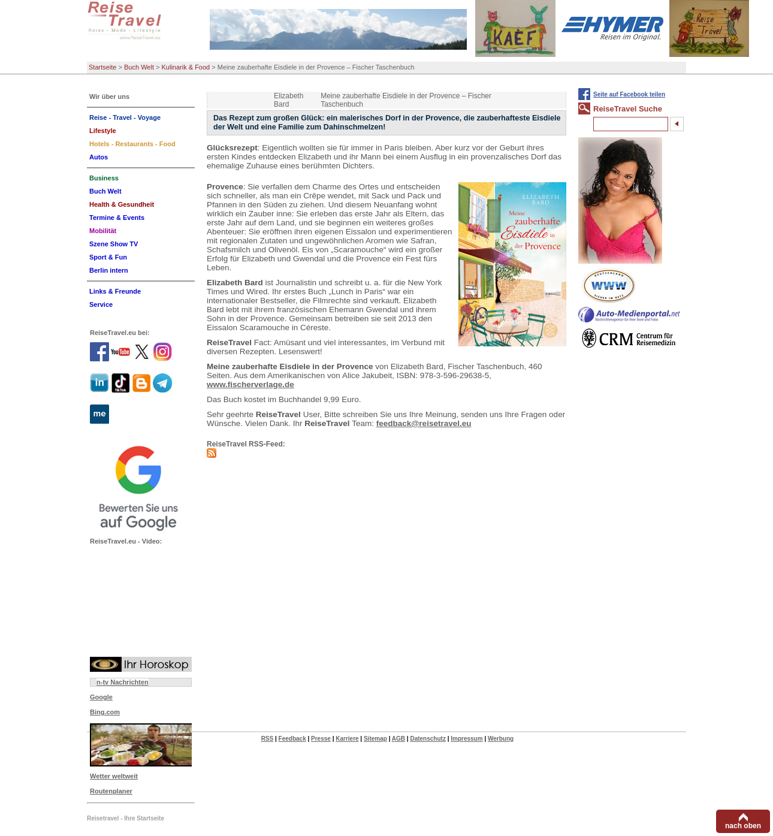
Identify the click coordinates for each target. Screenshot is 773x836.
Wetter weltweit (114, 776)
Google (101, 697)
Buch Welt (139, 67)
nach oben (743, 826)
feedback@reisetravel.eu (424, 423)
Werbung (501, 738)
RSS (267, 738)
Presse (321, 738)
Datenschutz (427, 738)
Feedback (292, 738)
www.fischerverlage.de (250, 384)
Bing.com (105, 712)
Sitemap (375, 738)
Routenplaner (111, 791)
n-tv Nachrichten (122, 682)
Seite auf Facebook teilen (629, 94)
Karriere (347, 738)
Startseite (102, 67)
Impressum (466, 738)
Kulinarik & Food (186, 67)
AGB (398, 738)
